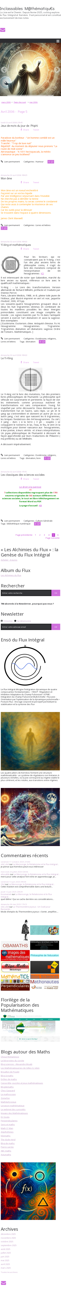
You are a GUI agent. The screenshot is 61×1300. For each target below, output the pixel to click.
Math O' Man (7, 1128)
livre (38, 458)
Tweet (36, 129)
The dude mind (8, 1139)
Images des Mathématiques (14, 1113)
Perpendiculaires (9, 1120)
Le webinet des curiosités (13, 1109)
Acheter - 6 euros (9, 560)
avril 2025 (5, 1264)
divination (30, 341)
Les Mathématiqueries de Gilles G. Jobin (20, 1068)
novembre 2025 (8, 1238)
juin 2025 (5, 1256)
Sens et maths (8, 1124)
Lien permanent (10, 161)
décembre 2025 (8, 1234)
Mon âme (6, 178)
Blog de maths (8, 1143)
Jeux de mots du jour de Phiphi (19, 125)
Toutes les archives (9, 1272)
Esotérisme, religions (46, 338)
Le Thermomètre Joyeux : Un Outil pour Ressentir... (25, 908)
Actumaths (6, 1154)
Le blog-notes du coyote (12, 1060)
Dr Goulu (5, 1117)
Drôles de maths (9, 1079)
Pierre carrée (7, 1147)
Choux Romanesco (10, 1056)
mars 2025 (6, 1268)
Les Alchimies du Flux (11, 575)
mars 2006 (6, 102)
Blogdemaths (7, 1086)
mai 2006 (33, 102)
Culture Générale (44, 520)
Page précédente (24, 534)
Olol (3, 884)
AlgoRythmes (7, 1131)
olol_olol (5, 864)
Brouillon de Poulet (10, 1071)
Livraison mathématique (12, 1105)
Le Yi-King (7, 358)
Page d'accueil (20, 102)
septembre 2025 (9, 1245)
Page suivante (53, 537)
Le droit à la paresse (30, 486)
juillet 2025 (6, 1253)
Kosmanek (6, 894)
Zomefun (5, 1098)
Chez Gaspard (8, 1090)
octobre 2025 (7, 1241)
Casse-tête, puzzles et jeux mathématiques (22, 1083)
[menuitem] (7, 102)
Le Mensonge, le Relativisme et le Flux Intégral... (36, 864)
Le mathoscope (8, 1094)
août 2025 (5, 1249)
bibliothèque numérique (18, 523)
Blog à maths (7, 1075)
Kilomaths (5, 1135)
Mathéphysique (8, 1102)
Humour (40, 161)
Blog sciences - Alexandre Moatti (16, 1064)
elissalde (5, 874)
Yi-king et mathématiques (16, 245)
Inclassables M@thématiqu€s (27, 8)
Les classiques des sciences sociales (23, 475)
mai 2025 (5, 1260)
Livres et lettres (43, 225)
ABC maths (6, 1150)
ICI (42, 273)
